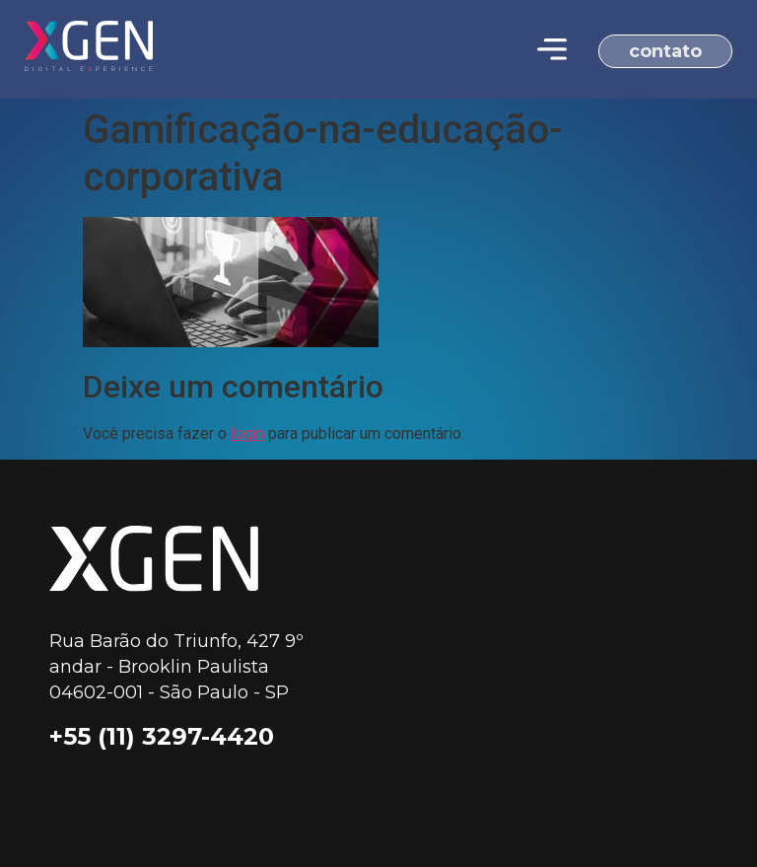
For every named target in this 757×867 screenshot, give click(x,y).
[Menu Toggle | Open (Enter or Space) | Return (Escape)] (552, 49)
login (247, 433)
